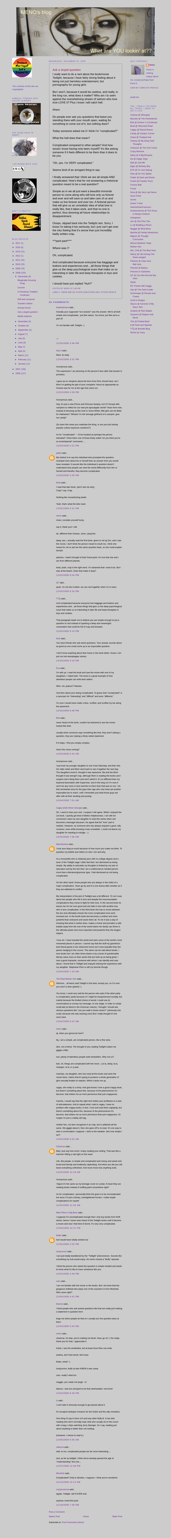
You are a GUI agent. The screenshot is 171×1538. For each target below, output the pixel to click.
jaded (58, 453)
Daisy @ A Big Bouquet (141, 155)
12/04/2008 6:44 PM (67, 1326)
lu (57, 1400)
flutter (59, 1235)
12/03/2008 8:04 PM (67, 575)
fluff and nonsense (26, 299)
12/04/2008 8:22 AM (67, 1021)
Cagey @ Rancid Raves (141, 129)
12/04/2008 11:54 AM (68, 1205)
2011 (18, 260)
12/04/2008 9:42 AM (67, 1139)
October (22, 325)
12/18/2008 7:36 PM (67, 1505)
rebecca (60, 1447)
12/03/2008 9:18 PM (67, 660)
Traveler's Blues (24, 303)
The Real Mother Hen (66, 979)
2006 (18, 373)
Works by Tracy (137, 332)
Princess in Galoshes (140, 271)
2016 (18, 247)
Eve (58, 668)
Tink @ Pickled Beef (139, 321)
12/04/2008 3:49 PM (67, 1274)
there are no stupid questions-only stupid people (88, 292)
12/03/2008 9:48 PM (67, 710)
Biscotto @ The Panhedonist (143, 118)
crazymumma (62, 1489)
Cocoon (21, 287)
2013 (18, 251)
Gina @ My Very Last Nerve (143, 192)
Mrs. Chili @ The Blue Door (143, 250)
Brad (58, 482)
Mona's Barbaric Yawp (140, 243)
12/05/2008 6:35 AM (67, 1439)
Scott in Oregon (137, 300)
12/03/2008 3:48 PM (67, 343)
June (20, 342)
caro (58, 1281)
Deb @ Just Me (137, 162)
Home (86, 1516)
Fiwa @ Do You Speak (140, 173)
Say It (59, 350)
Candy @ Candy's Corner (142, 133)
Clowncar (60, 1146)
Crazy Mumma (137, 151)
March (21, 355)
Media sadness (24, 316)
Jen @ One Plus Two (140, 221)
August (21, 334)
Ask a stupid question (27, 312)
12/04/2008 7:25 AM (67, 971)
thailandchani (62, 307)
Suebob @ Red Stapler (141, 311)
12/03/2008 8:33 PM (67, 591)
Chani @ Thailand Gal (140, 137)
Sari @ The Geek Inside (141, 289)
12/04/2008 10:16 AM (68, 1172)
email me (134, 97)
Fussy (133, 188)
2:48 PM (76, 288)
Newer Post (54, 1516)
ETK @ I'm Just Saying (141, 170)
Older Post (117, 1516)
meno (59, 515)
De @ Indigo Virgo (139, 159)
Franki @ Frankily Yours (141, 181)
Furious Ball (136, 185)
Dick (58, 638)
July (20, 338)
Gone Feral (135, 196)
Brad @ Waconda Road (141, 126)
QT (57, 582)
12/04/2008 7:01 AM (67, 800)
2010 (18, 264)
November (23, 321)
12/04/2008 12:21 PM (68, 1228)
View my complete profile (144, 88)
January (22, 364)
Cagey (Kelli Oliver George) (69, 808)
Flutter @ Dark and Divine (142, 177)
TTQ (58, 598)
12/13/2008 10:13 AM (68, 1482)
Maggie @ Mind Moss (140, 229)
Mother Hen (135, 246)
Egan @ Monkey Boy (140, 166)
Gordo (133, 199)
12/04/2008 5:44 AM (67, 754)
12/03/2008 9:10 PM (67, 631)
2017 (18, 243)
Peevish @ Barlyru (139, 268)
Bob (58, 718)
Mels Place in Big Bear (67, 1212)
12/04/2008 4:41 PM (67, 1296)
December (23, 276)
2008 (18, 272)
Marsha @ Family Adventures (144, 232)
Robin (133, 282)
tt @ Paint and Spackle (141, 325)
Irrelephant (135, 217)
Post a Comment (57, 1512)
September (23, 330)
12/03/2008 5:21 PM (67, 445)
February (22, 359)
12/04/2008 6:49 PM (67, 1393)
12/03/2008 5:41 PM (67, 508)
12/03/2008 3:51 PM (67, 359)
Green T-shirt (136, 203)
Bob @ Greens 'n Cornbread (143, 122)
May (20, 347)
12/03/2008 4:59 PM (67, 392)
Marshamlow (62, 844)
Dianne (59, 1304)
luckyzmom (61, 1251)
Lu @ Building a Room (140, 225)
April (20, 351)
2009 (18, 268)
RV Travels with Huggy (141, 286)
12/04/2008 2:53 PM (67, 1244)
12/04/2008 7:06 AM (67, 837)
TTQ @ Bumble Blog (140, 329)
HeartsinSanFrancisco (140, 207)
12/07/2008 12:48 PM (68, 1466)
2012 (18, 256)
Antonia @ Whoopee (140, 115)
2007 (18, 369)
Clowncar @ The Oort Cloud (143, 148)
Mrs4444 (60, 1473)
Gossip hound (23, 307)
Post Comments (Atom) (73, 1522)
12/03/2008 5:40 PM (67, 475)
